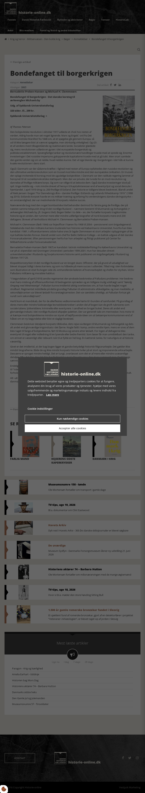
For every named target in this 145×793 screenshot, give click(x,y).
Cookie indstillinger (40, 408)
